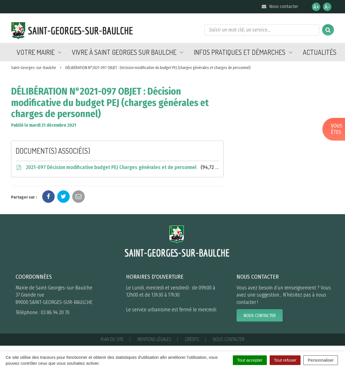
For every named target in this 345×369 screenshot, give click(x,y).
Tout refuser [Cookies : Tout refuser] (285, 360)
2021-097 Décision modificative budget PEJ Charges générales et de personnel (117, 167)
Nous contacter (279, 6)
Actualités (320, 52)
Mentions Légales (154, 339)
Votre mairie (40, 52)
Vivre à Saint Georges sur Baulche (128, 52)
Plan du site (112, 339)
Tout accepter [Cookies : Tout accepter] (250, 360)
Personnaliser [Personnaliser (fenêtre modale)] (321, 360)
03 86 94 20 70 (55, 312)
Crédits (192, 339)
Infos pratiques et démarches (244, 52)
